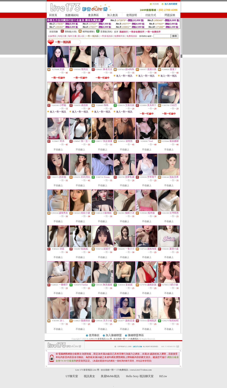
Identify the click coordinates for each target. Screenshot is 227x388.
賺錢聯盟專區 (136, 335)
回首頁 (53, 15)
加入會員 (112, 15)
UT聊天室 (72, 376)
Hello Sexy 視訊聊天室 (140, 376)
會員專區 (93, 15)
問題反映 (170, 15)
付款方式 (150, 15)
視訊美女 (89, 376)
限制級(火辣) (71, 31)
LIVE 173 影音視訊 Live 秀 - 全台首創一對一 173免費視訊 (114, 339)
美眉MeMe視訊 (110, 376)
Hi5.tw (163, 376)
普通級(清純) (106, 31)
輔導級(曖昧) (89, 31)
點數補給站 (72, 15)
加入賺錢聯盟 (114, 335)
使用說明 (131, 15)
